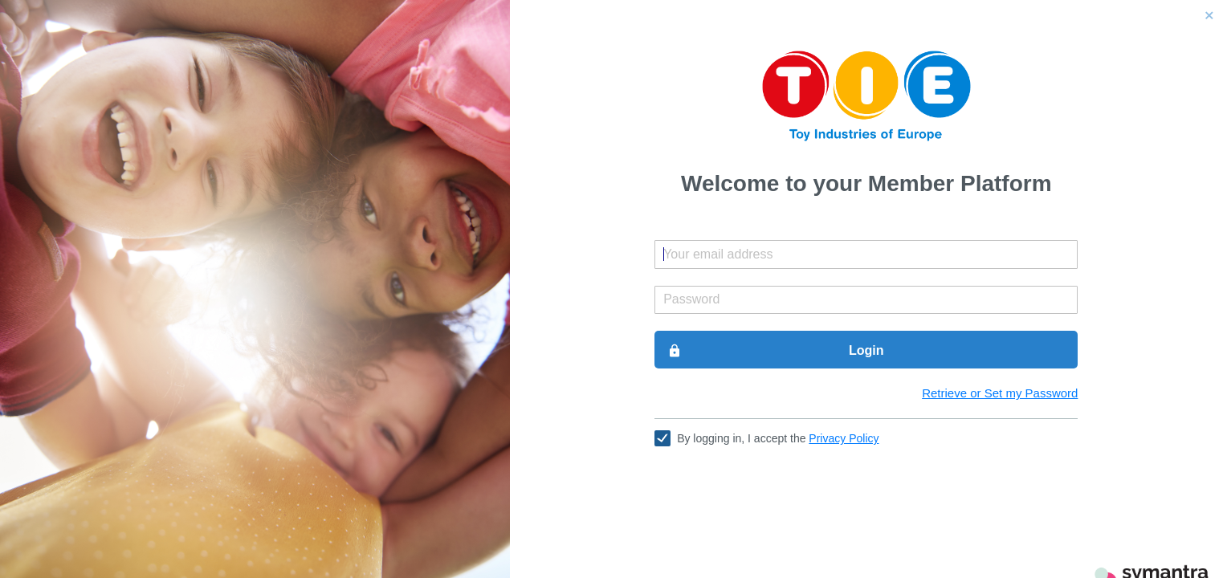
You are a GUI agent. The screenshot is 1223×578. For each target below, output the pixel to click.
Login (775, 351)
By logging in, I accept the (778, 438)
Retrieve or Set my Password (1000, 393)
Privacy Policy (844, 438)
